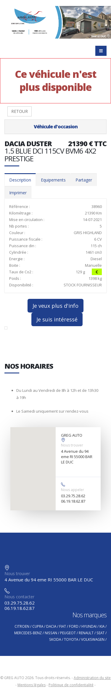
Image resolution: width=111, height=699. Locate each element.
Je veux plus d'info (55, 305)
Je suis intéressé (57, 319)
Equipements (53, 180)
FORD (73, 626)
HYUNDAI (88, 626)
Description (20, 180)
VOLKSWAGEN (92, 639)
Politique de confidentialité (71, 684)
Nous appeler (72, 489)
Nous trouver (72, 445)
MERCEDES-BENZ (28, 632)
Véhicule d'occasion (56, 126)
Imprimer (18, 192)
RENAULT (86, 632)
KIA (101, 626)
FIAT (62, 626)
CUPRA (37, 626)
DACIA (51, 626)
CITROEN (22, 626)
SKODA (55, 639)
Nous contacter (19, 596)
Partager (83, 180)
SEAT (100, 632)
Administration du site (92, 677)
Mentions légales (31, 684)
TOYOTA (71, 639)
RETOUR (19, 111)
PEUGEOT (68, 632)
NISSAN (51, 632)
